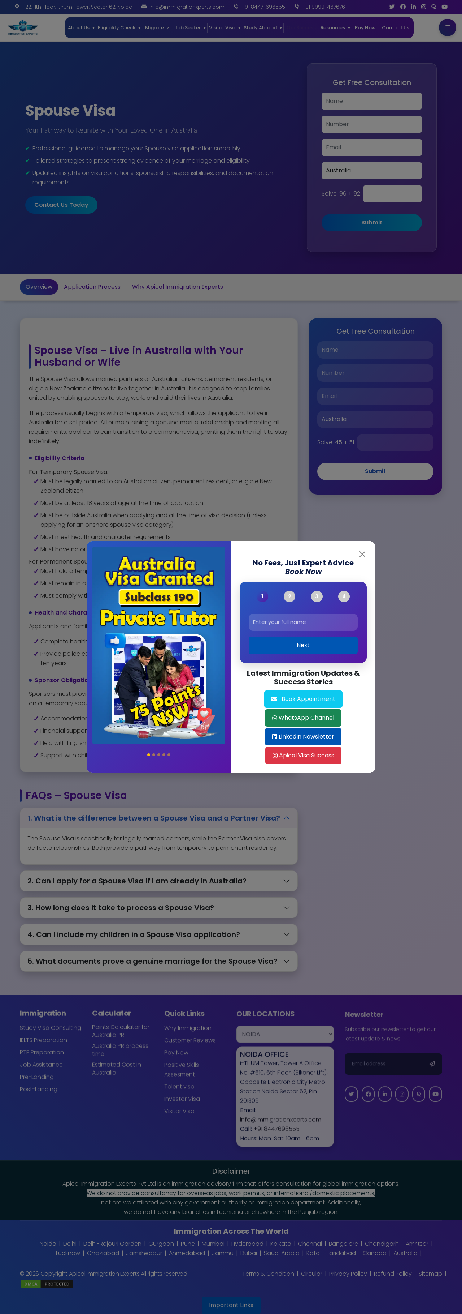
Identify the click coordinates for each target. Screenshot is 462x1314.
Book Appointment (303, 699)
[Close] (362, 554)
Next (303, 645)
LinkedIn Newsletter (303, 736)
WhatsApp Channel (303, 718)
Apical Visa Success (303, 755)
